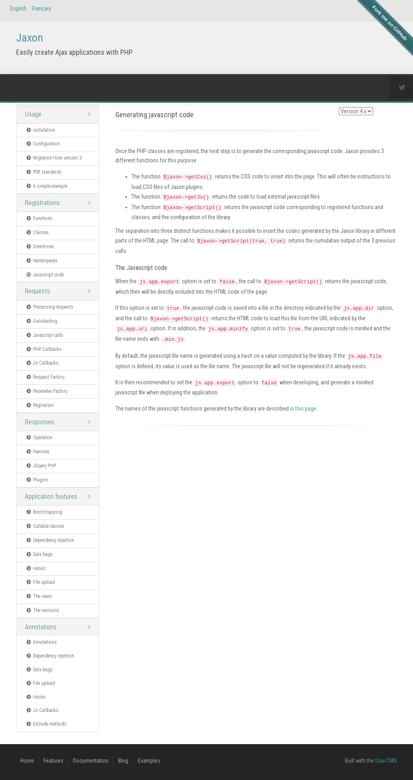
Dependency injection (49, 656)
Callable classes (45, 526)
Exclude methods (46, 724)
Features (37, 451)
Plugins (36, 480)
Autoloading (41, 321)
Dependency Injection (49, 540)
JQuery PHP (40, 466)
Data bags (39, 554)
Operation (38, 437)
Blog (123, 760)
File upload (40, 582)
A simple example (46, 186)
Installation (40, 130)
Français (41, 8)
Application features (51, 496)
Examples (149, 760)
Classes (37, 232)
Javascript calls (44, 335)
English (18, 8)
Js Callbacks (41, 363)
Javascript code (44, 275)
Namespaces (41, 260)
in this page (303, 408)
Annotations (40, 627)
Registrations (42, 203)
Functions (38, 218)
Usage (33, 114)
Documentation (90, 760)
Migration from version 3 (53, 158)
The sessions (42, 610)
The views (38, 596)
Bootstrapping (43, 512)
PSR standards (43, 172)
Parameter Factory (46, 391)
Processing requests (49, 307)
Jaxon (29, 37)
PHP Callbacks (43, 349)
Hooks (35, 568)
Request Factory (45, 377)
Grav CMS (386, 760)
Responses (39, 422)
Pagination (39, 405)
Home (27, 760)
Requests (37, 291)
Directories (39, 246)
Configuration (42, 144)
